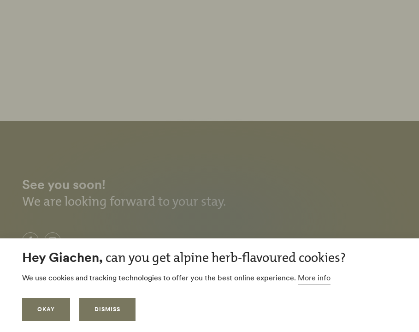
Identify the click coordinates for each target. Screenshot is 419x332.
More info (314, 277)
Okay (46, 309)
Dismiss (107, 309)
